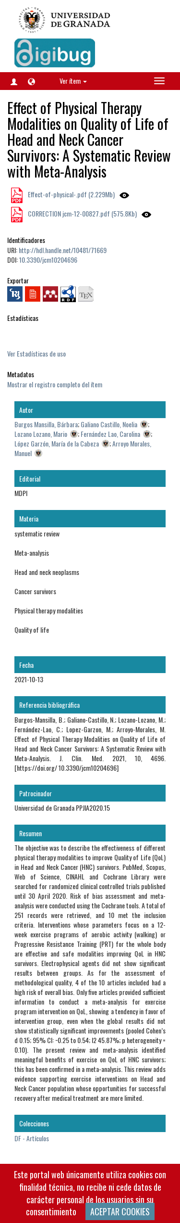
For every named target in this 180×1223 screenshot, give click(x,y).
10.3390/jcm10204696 (48, 260)
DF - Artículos (31, 1138)
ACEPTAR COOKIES (120, 1211)
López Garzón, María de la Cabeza (56, 443)
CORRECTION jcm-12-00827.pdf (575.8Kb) (81, 213)
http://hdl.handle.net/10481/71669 (63, 250)
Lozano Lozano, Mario (40, 434)
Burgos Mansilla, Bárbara (46, 424)
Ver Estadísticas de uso (36, 353)
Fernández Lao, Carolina (110, 434)
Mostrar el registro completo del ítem (54, 384)
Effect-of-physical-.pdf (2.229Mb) (70, 194)
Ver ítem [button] (73, 81)
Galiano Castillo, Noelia (109, 424)
